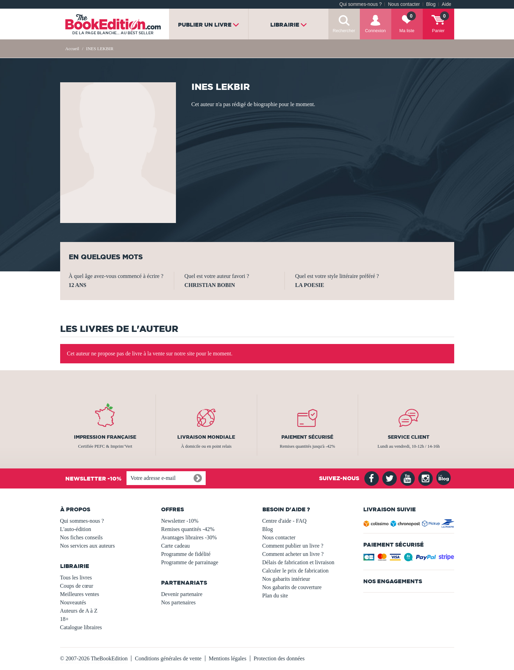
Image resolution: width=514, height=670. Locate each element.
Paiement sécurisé (307, 437)
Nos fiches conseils (81, 537)
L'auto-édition (75, 529)
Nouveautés (73, 602)
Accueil (72, 48)
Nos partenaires (178, 602)
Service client (408, 437)
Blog (431, 4)
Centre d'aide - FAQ (284, 521)
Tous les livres (76, 577)
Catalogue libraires (81, 627)
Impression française (105, 437)
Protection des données (279, 658)
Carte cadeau (175, 546)
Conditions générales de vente (168, 658)
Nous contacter (404, 4)
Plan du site (275, 595)
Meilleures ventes (79, 594)
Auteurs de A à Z (78, 611)
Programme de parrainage (189, 562)
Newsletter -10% (179, 521)
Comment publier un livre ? (293, 546)
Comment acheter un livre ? (293, 554)
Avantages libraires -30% (189, 537)
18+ (64, 619)
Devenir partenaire (181, 594)
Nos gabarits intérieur (286, 579)
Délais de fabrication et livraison (298, 562)
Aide (446, 4)
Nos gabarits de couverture (292, 587)
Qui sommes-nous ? (360, 4)
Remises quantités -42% (188, 529)
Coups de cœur (76, 586)
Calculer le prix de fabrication (295, 571)
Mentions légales (227, 658)
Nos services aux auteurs (87, 546)
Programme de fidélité (186, 554)
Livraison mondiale (206, 437)
